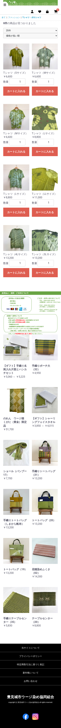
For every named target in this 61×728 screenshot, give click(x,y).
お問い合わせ (30, 681)
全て (4, 17)
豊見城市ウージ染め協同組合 (30, 697)
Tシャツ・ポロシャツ (31, 17)
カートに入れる (16, 91)
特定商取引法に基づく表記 (30, 664)
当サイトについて (30, 648)
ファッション (14, 17)
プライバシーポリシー (30, 656)
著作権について (31, 672)
